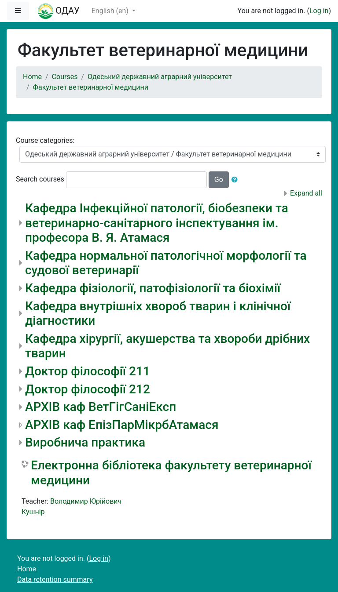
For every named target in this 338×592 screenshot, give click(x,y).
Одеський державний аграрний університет (160, 77)
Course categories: (45, 140)
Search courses (40, 179)
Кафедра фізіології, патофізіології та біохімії (152, 288)
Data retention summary (54, 579)
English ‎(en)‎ (111, 11)
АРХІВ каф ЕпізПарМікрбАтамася (122, 425)
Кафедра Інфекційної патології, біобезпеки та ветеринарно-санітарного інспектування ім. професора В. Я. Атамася (156, 223)
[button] (236, 179)
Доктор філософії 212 (87, 389)
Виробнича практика (85, 442)
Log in (318, 11)
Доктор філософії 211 (87, 371)
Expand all (306, 193)
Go (218, 179)
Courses (65, 77)
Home (32, 77)
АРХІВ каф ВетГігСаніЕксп (100, 407)
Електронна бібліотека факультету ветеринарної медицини (171, 472)
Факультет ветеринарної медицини (90, 87)
